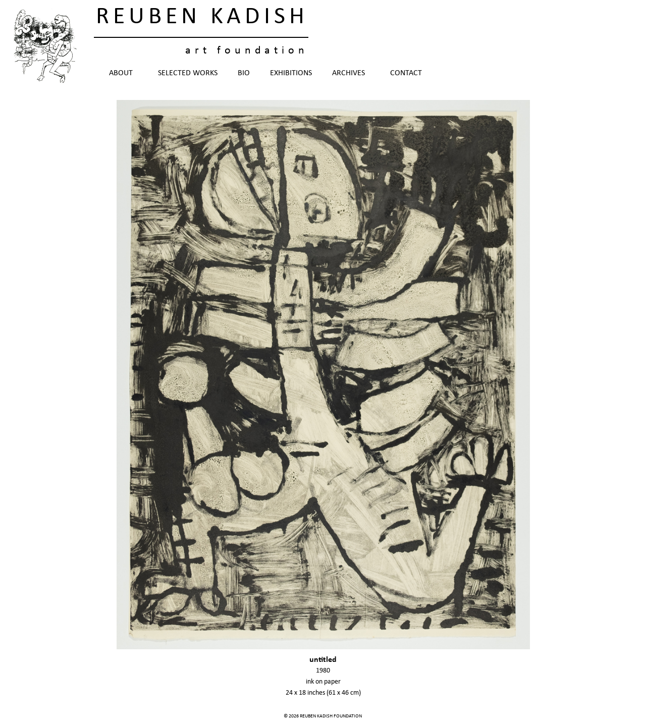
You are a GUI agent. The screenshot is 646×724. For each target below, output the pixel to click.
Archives (351, 73)
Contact (406, 73)
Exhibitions (291, 73)
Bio (244, 73)
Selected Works (188, 73)
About (123, 73)
